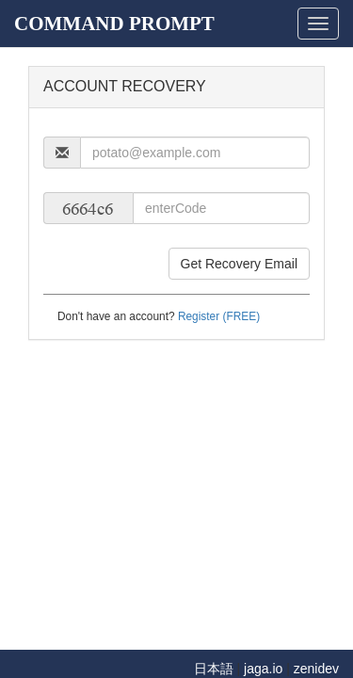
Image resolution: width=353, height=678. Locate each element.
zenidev (316, 668)
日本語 (213, 668)
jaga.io (263, 668)
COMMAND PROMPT (114, 23)
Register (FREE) (219, 316)
